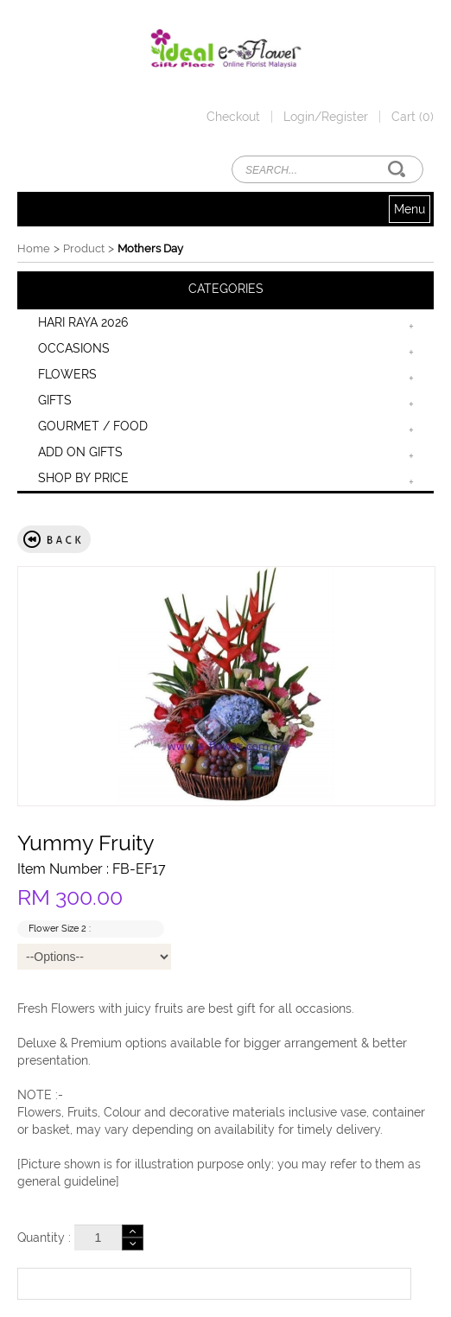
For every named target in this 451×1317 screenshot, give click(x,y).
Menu (409, 209)
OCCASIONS (74, 348)
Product (84, 248)
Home (33, 248)
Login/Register (325, 117)
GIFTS (55, 400)
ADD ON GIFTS (80, 452)
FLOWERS (67, 374)
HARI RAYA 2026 (83, 322)
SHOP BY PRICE (83, 478)
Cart (412, 117)
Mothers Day (150, 248)
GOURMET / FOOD (93, 426)
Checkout (233, 117)
